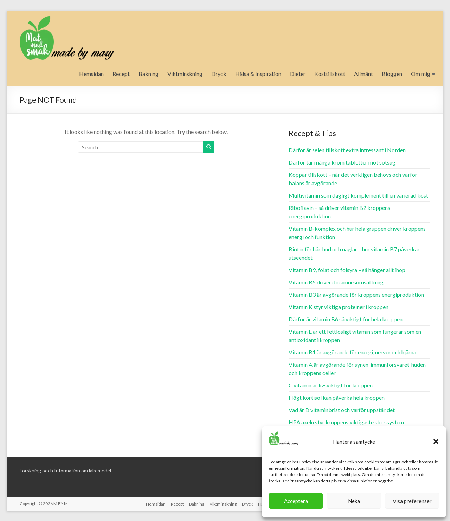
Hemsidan (91, 73)
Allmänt (363, 73)
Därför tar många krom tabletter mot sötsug (342, 162)
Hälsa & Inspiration (258, 73)
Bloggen (392, 73)
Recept (121, 73)
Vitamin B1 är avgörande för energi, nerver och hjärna (352, 352)
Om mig (420, 73)
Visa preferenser (412, 501)
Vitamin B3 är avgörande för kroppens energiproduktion (356, 294)
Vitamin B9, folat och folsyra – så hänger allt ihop (347, 269)
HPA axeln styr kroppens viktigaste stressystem (346, 422)
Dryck (218, 73)
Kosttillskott (329, 73)
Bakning (149, 73)
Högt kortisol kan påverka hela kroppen (337, 397)
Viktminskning (184, 73)
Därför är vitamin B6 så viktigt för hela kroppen (346, 319)
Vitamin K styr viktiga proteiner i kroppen (338, 306)
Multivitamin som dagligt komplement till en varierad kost (358, 195)
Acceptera (296, 501)
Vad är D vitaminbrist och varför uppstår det (342, 409)
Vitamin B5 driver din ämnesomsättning (336, 282)
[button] (435, 441)
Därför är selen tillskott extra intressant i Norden (347, 150)
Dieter (298, 73)
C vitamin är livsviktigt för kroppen (331, 385)
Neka (354, 501)
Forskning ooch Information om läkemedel (65, 471)
